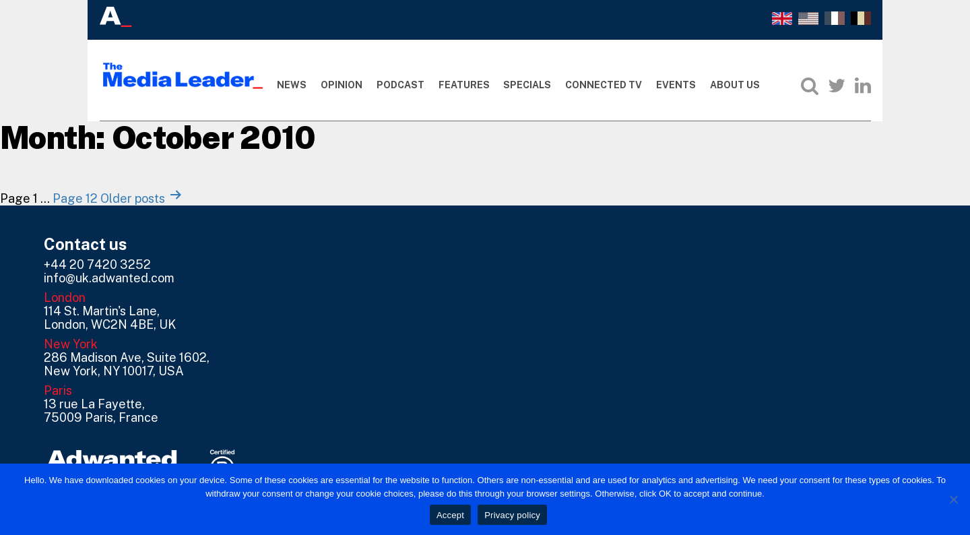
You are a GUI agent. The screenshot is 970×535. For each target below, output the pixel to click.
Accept (450, 515)
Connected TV (603, 85)
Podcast (400, 85)
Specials (527, 85)
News (291, 85)
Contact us (85, 243)
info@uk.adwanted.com (109, 278)
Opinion (341, 85)
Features (464, 85)
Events (676, 85)
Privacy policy (512, 515)
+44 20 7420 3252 (97, 264)
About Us (735, 85)
